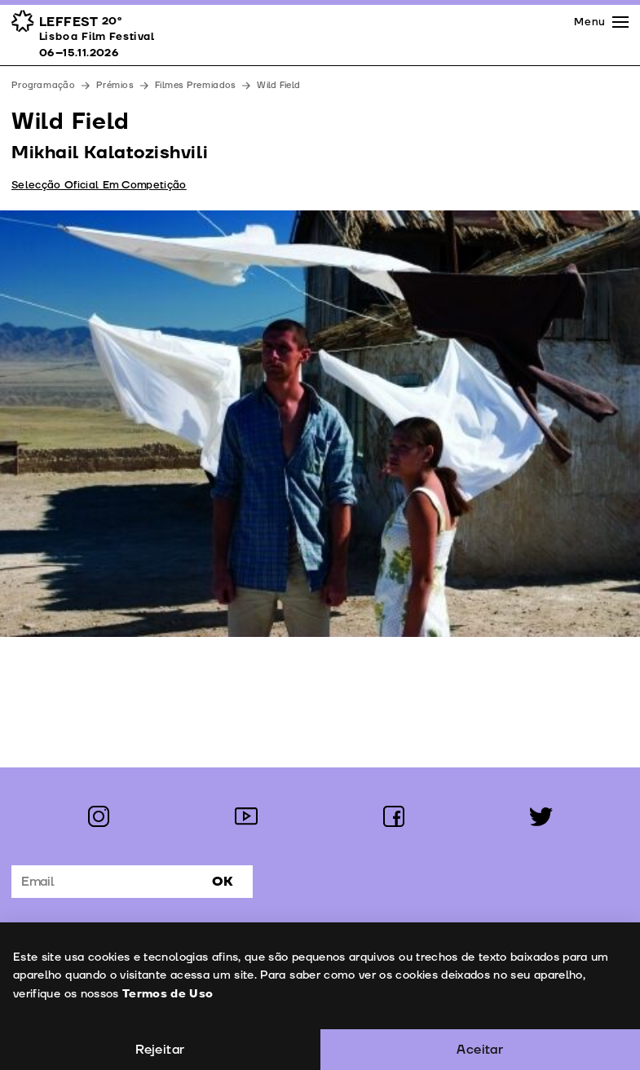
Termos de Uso (167, 993)
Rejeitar (159, 1050)
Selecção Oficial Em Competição (99, 185)
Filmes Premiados (195, 85)
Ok (222, 882)
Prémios (115, 85)
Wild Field (278, 85)
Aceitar (480, 1050)
